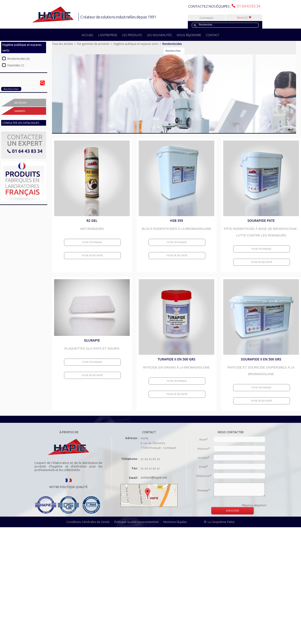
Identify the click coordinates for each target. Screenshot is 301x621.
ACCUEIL (88, 35)
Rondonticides (172, 44)
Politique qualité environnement (136, 521)
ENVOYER (232, 510)
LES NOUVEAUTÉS (159, 35)
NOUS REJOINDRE (189, 35)
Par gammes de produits (93, 44)
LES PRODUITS (132, 35)
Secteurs (20, 102)
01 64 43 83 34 (247, 6)
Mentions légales (175, 521)
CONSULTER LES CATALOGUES (20, 122)
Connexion (206, 18)
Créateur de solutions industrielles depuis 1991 (118, 17)
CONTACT (212, 35)
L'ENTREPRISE (107, 35)
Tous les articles (62, 44)
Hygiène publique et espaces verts (136, 44)
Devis (244, 18)
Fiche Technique (92, 242)
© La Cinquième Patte (219, 521)
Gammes (19, 111)
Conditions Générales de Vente (88, 521)
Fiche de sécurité (92, 255)
